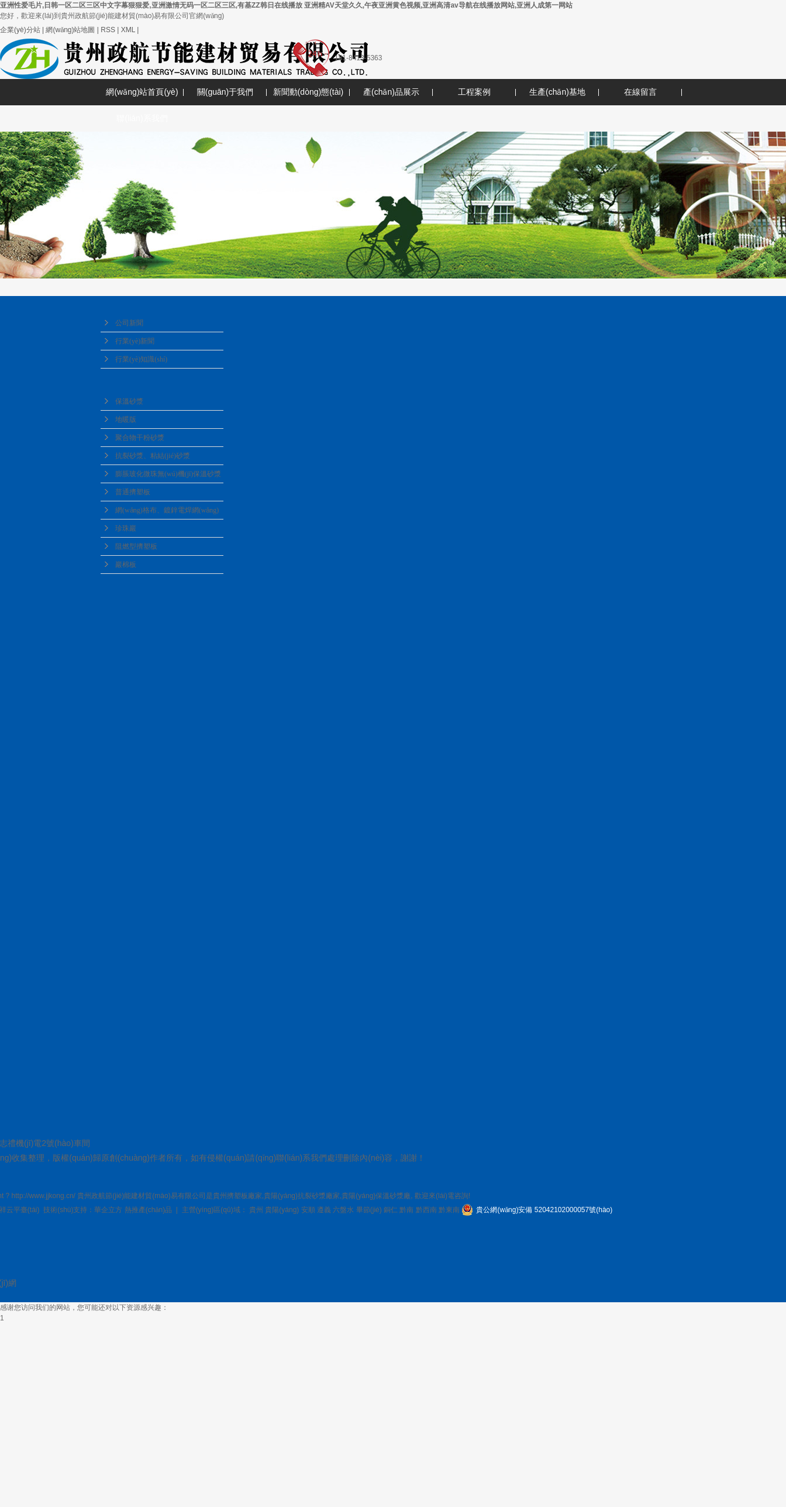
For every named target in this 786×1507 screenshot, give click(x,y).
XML (128, 30)
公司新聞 (129, 323)
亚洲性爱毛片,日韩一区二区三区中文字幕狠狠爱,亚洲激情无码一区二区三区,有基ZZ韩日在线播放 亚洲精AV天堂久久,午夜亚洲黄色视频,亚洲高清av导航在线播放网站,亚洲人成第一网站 (286, 5)
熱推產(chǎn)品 (148, 1210)
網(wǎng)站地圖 (70, 30)
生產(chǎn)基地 (557, 92)
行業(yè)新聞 (134, 341)
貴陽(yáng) (282, 1210)
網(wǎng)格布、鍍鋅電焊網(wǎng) (167, 510)
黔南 (406, 1210)
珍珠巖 (125, 528)
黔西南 (426, 1210)
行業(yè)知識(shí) (141, 359)
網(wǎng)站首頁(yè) (142, 92)
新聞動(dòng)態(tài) (308, 92)
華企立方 (108, 1210)
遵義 (324, 1210)
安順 (308, 1210)
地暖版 (125, 419)
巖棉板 (125, 564)
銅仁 (391, 1210)
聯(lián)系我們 (141, 118)
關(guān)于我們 (225, 92)
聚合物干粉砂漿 (139, 437)
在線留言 (640, 92)
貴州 (256, 1210)
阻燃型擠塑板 (136, 546)
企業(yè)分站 (20, 30)
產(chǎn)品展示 (391, 92)
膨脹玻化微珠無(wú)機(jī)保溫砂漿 (168, 474)
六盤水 (343, 1210)
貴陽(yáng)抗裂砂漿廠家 (302, 1196)
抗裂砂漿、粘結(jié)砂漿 (152, 456)
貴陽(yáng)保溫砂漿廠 (376, 1196)
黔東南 (449, 1210)
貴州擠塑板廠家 (237, 1196)
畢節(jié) (369, 1210)
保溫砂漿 (129, 401)
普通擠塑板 (132, 492)
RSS (108, 30)
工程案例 (474, 92)
